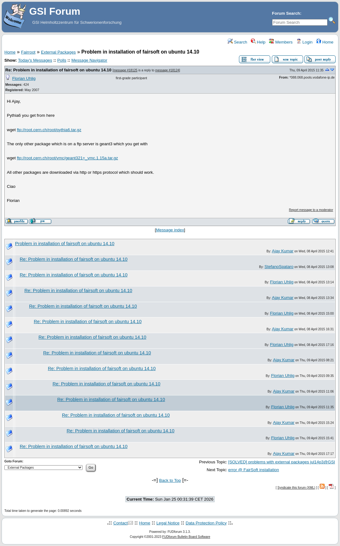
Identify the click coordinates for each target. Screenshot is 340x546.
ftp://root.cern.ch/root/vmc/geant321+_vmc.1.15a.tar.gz (67, 158)
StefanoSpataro (279, 266)
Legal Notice (168, 523)
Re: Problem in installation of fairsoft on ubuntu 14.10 (59, 70)
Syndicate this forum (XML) (296, 487)
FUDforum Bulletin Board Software (186, 536)
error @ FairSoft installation (253, 469)
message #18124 (167, 70)
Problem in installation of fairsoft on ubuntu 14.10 (64, 243)
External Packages (58, 52)
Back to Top (170, 480)
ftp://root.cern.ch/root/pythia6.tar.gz (49, 129)
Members (280, 42)
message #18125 (126, 70)
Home (324, 42)
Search (237, 42)
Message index (170, 230)
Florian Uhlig (24, 78)
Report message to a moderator (311, 210)
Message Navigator (89, 60)
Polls (61, 60)
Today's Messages (35, 60)
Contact (120, 523)
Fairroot (28, 52)
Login (304, 42)
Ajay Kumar (282, 251)
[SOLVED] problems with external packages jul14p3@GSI (281, 462)
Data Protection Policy (206, 523)
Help (258, 42)
